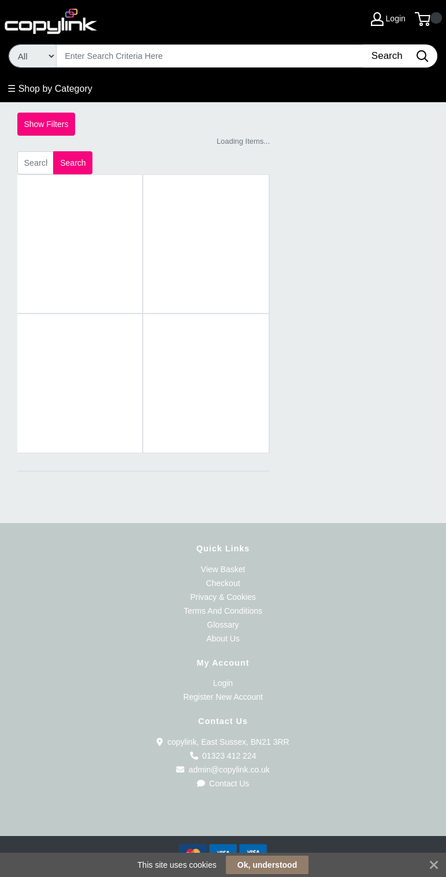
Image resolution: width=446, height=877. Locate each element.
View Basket (223, 569)
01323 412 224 (223, 755)
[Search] (210, 56)
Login (223, 683)
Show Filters (46, 124)
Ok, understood (267, 864)
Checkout (223, 583)
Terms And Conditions (223, 610)
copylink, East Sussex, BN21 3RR (223, 742)
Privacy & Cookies (223, 597)
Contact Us (223, 783)
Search (73, 162)
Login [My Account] (388, 19)
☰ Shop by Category (50, 89)
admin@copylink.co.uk (223, 769)
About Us (223, 638)
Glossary (223, 624)
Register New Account (223, 696)
